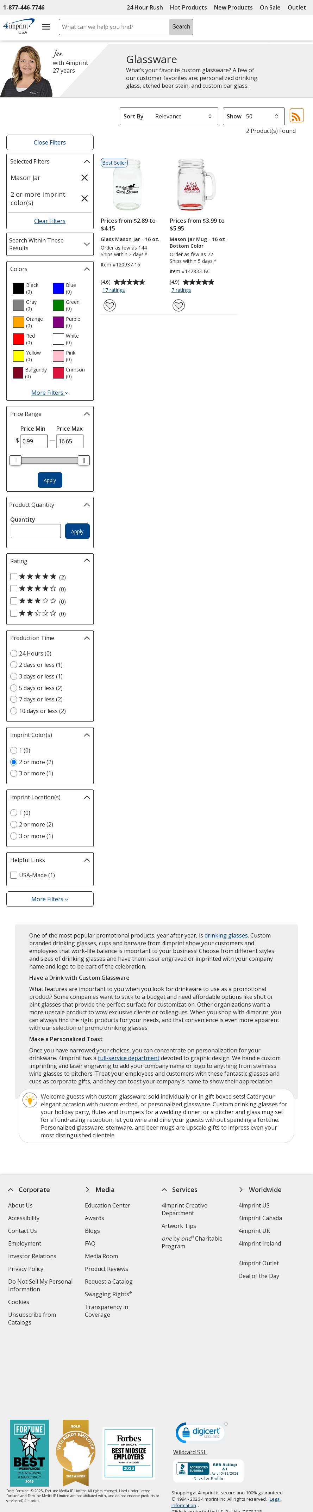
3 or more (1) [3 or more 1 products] (36, 773)
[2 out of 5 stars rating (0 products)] (48, 613)
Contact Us (22, 1231)
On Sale (270, 7)
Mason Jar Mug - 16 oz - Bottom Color (199, 242)
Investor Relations (33, 1257)
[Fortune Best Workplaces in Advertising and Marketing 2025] (29, 1377)
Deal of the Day (258, 1276)
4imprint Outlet (258, 1263)
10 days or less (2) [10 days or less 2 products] (42, 710)
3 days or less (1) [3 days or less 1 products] (41, 676)
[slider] (16, 460)
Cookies (19, 1303)
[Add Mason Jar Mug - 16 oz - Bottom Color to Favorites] (178, 305)
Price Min (32, 428)
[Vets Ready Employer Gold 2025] (75, 1377)
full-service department (128, 1058)
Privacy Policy (26, 1269)
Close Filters (50, 142)
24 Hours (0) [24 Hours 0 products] (35, 653)
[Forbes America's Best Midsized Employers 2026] (129, 1377)
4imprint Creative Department (184, 1209)
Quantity (22, 519)
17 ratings (114, 290)
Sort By (134, 116)
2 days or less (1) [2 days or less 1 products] (41, 664)
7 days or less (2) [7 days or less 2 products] (41, 699)
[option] (30, 288)
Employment (24, 1243)
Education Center (107, 1205)
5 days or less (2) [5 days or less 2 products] (41, 688)
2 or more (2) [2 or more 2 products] (36, 762)
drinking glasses (226, 935)
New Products (233, 7)
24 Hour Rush (145, 7)
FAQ (90, 1243)
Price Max (69, 428)
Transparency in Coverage (107, 1311)
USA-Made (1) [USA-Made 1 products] (37, 875)
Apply (50, 480)
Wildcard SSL (190, 1377)
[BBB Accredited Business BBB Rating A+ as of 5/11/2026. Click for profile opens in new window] (208, 1395)
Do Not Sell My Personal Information (40, 1286)
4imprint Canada (260, 1218)
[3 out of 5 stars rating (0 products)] (48, 601)
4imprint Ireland (259, 1243)
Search (181, 27)
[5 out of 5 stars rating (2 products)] (48, 577)
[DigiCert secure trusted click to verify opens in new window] (201, 1358)
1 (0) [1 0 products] (24, 750)
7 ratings (182, 290)
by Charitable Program (192, 1242)
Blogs (92, 1231)
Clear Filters (49, 221)
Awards (94, 1218)
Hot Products (188, 7)
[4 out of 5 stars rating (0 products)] (48, 589)
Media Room (101, 1256)
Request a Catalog (109, 1281)
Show (234, 116)
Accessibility (23, 1218)
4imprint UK (254, 1231)
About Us (20, 1205)
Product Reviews (106, 1269)
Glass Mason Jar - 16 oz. (130, 239)
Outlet (299, 7)
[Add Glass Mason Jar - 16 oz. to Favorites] (109, 305)
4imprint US (254, 1205)
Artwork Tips (179, 1226)
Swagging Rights (108, 1294)
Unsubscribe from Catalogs (32, 1319)
